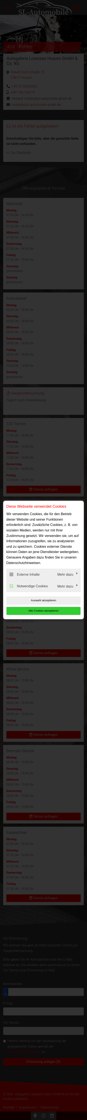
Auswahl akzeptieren (43, 600)
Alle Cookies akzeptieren (43, 610)
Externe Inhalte (25, 574)
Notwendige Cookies (29, 586)
